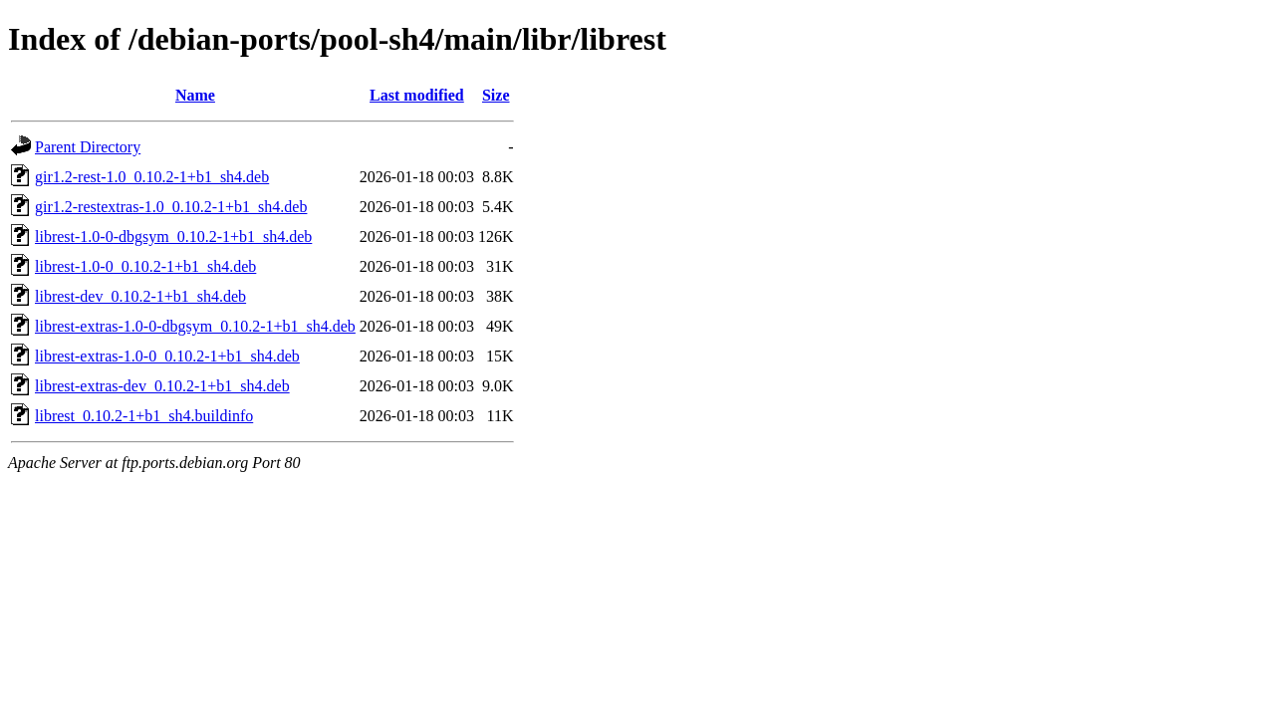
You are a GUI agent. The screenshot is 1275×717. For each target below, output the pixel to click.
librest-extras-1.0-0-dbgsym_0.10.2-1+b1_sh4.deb (195, 326)
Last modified (417, 95)
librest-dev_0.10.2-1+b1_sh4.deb (140, 296)
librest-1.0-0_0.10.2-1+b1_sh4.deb (145, 266)
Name (195, 95)
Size (496, 95)
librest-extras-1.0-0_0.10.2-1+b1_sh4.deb (167, 356)
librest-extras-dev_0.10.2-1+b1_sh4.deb (162, 385)
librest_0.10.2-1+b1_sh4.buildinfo (144, 415)
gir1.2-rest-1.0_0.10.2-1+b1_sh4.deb (152, 176)
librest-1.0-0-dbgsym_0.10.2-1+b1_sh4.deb (173, 236)
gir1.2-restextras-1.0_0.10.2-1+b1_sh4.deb (171, 206)
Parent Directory (87, 146)
